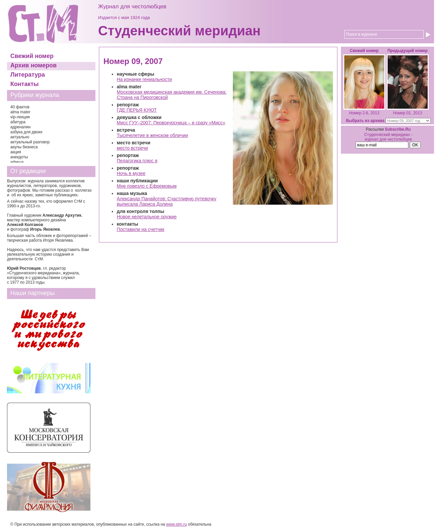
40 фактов (19, 107)
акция (15, 152)
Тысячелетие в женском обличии (152, 135)
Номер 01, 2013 (407, 113)
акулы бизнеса (24, 147)
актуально (19, 137)
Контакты (24, 84)
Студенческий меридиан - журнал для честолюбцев (388, 137)
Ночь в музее (131, 173)
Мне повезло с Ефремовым (146, 186)
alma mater (20, 112)
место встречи (132, 148)
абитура (17, 122)
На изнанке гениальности (144, 79)
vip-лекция (20, 117)
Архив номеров (33, 65)
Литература (27, 74)
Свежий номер (31, 56)
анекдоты (19, 157)
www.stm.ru (176, 524)
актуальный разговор (30, 142)
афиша (17, 162)
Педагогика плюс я (137, 160)
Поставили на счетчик (140, 229)
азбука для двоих (26, 132)
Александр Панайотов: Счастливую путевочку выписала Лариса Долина (166, 201)
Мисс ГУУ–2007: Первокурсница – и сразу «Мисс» (171, 122)
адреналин (20, 127)
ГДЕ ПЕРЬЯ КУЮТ (137, 110)
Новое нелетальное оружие (146, 216)
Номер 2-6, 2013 (364, 113)
